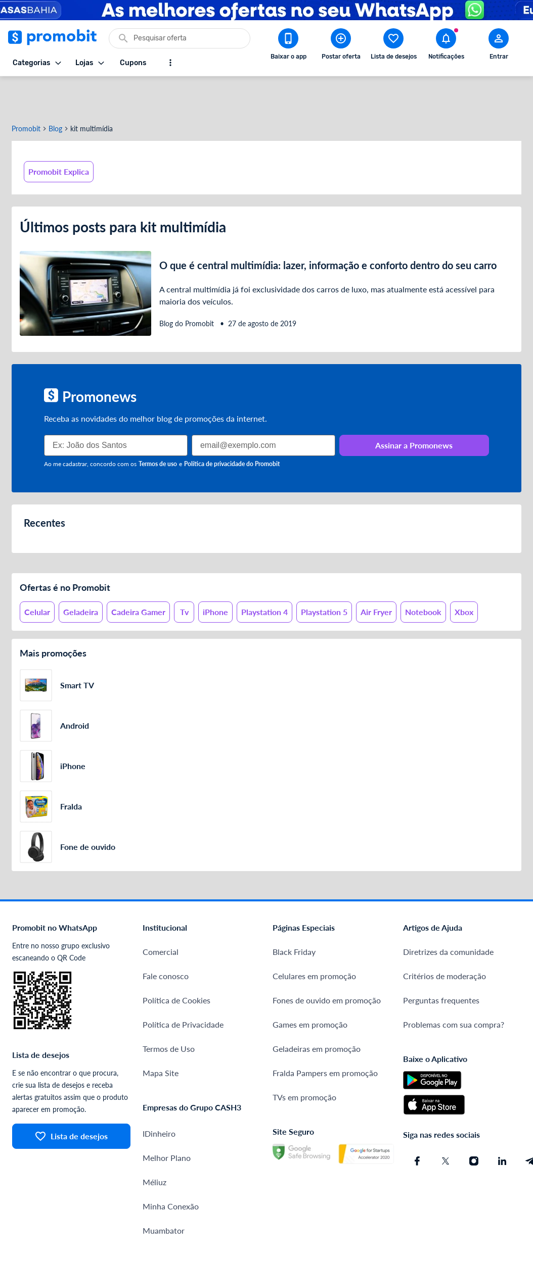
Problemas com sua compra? (453, 988)
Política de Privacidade (183, 988)
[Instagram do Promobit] (474, 1124)
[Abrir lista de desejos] (393, 46)
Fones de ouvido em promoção (327, 964)
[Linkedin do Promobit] (502, 1124)
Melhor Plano (167, 1121)
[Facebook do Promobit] (417, 1124)
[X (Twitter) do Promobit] (445, 1124)
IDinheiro (159, 1097)
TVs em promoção (304, 1061)
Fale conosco (166, 939)
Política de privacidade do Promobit (232, 427)
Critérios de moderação (444, 939)
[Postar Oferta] (341, 46)
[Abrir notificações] (446, 46)
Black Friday (294, 915)
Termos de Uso (169, 1012)
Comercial (161, 915)
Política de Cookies (176, 964)
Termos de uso (158, 427)
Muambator (164, 1194)
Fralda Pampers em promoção (325, 1036)
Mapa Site (161, 1036)
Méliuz (154, 1145)
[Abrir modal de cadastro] (498, 46)
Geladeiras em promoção (317, 1012)
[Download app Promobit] (288, 46)
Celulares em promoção (314, 939)
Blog (55, 92)
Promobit (26, 92)
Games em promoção (310, 988)
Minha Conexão (171, 1170)
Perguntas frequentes (441, 964)
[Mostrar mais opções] (170, 63)
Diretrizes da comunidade (448, 915)
